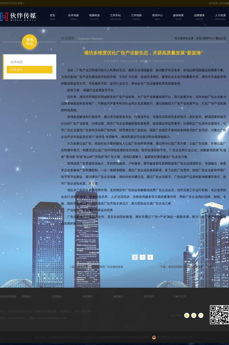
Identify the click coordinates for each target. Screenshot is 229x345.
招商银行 (26, 296)
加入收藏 (224, 3)
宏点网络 (143, 337)
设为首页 (214, 3)
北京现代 (149, 296)
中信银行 (87, 296)
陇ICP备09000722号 (113, 337)
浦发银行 (118, 296)
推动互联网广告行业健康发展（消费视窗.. (193, 266)
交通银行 (57, 296)
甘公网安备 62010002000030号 (172, 337)
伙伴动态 (16, 62)
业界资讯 (16, 69)
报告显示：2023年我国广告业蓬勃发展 (100, 266)
